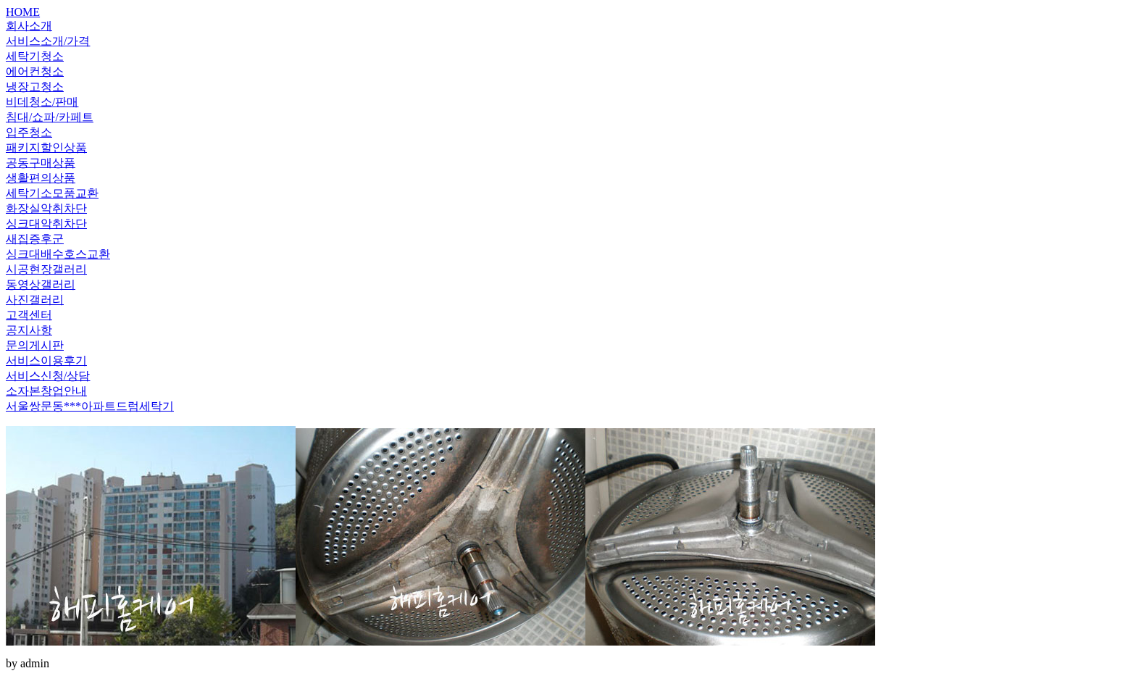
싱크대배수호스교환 (58, 254)
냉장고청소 (35, 86)
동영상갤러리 (40, 284)
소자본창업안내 (46, 391)
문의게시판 (35, 345)
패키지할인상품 (46, 147)
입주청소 (29, 132)
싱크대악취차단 (46, 223)
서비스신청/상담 (48, 376)
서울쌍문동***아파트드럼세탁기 (90, 406)
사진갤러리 (35, 299)
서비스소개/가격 (48, 41)
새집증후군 (35, 239)
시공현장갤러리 (46, 269)
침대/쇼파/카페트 (49, 117)
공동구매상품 (40, 163)
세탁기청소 (35, 56)
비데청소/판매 (42, 102)
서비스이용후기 (46, 360)
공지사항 (29, 330)
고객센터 (29, 315)
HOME (23, 12)
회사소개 (29, 26)
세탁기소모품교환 (52, 193)
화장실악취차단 (46, 208)
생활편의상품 (40, 178)
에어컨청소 (35, 71)
